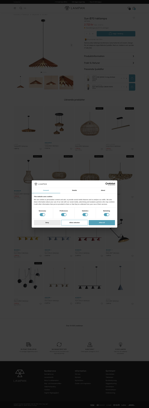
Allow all (102, 222)
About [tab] (103, 190)
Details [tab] (74, 190)
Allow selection (74, 222)
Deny (47, 222)
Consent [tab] (46, 190)
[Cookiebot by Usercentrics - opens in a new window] (107, 184)
